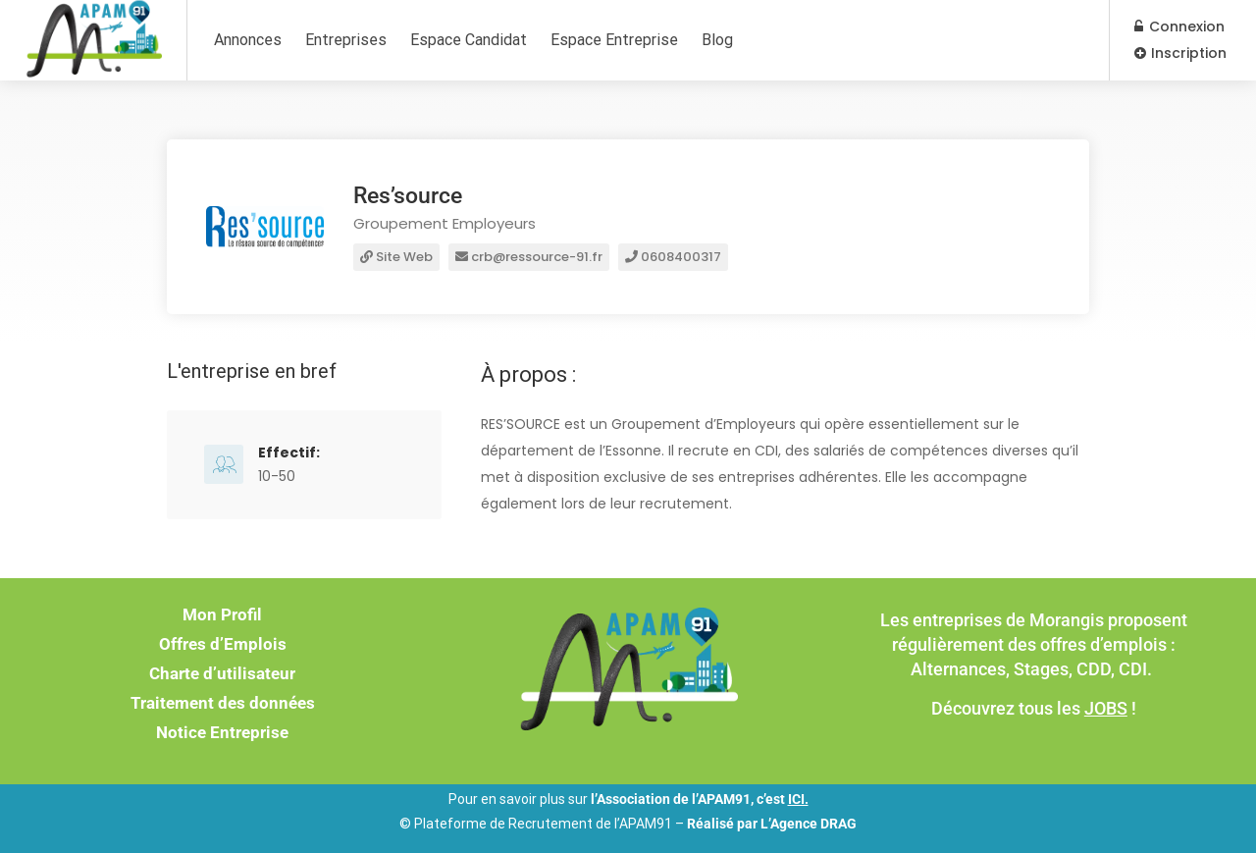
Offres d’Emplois (223, 644)
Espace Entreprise (614, 39)
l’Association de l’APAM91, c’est (700, 799)
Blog (717, 39)
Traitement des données (223, 703)
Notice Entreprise (222, 732)
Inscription (1180, 53)
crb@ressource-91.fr (528, 256)
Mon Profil (222, 614)
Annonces (248, 39)
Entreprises (346, 39)
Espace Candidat (468, 39)
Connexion (1179, 26)
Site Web (396, 256)
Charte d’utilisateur (222, 673)
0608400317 (673, 256)
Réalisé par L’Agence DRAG (772, 823)
